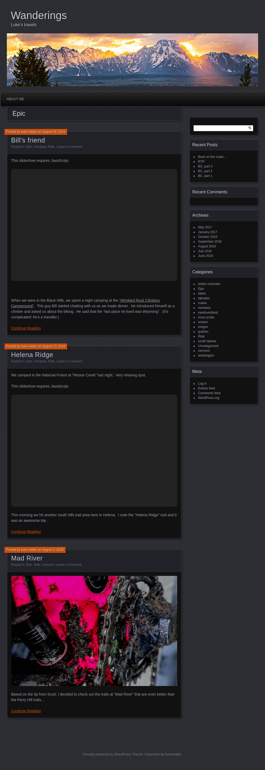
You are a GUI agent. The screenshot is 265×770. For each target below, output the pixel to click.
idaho (202, 293)
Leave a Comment (69, 147)
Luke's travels (23, 25)
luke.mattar (29, 132)
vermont (48, 565)
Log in (202, 383)
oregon (203, 327)
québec (203, 331)
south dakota (207, 341)
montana (40, 147)
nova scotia (206, 317)
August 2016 (207, 246)
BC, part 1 (205, 176)
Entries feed (206, 388)
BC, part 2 (205, 171)
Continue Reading (26, 328)
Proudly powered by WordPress (107, 754)
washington (206, 355)
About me (15, 99)
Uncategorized (208, 346)
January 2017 (207, 232)
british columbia (209, 284)
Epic (29, 147)
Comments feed (209, 393)
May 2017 (205, 227)
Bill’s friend (28, 140)
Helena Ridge (32, 354)
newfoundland (208, 312)
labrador (204, 298)
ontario (203, 322)
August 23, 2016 (53, 346)
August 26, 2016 (53, 132)
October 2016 (207, 237)
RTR (201, 161)
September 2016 (210, 241)
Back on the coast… (212, 157)
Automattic (173, 754)
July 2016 (205, 251)
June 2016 (205, 256)
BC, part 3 (205, 166)
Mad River (27, 558)
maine (202, 303)
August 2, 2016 (53, 550)
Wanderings (39, 15)
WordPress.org (208, 398)
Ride (51, 147)
